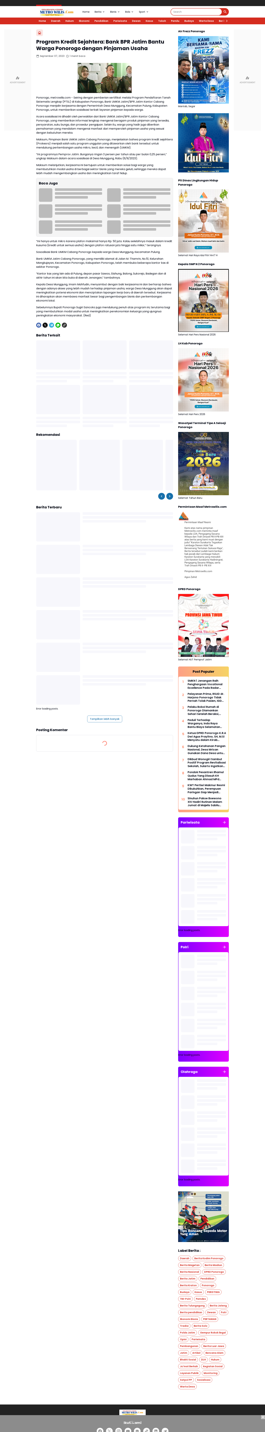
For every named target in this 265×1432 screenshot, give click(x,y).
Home (86, 11)
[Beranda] (39, 32)
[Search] (196, 11)
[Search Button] (225, 11)
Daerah (55, 21)
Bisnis (115, 11)
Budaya (189, 21)
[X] (45, 325)
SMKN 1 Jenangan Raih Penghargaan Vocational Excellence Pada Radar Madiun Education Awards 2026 (206, 684)
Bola (129, 11)
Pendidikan (101, 21)
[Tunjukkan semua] (224, 822)
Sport (144, 11)
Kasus (149, 21)
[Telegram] (51, 325)
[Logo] (132, 1412)
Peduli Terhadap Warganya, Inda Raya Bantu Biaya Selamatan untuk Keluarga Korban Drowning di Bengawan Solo (204, 723)
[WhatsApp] (58, 325)
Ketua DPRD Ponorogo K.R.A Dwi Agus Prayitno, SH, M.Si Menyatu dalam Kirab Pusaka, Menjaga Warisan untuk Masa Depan (207, 736)
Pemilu (175, 21)
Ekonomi (84, 21)
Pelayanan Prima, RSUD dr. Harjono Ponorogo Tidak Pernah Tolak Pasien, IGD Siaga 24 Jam (206, 697)
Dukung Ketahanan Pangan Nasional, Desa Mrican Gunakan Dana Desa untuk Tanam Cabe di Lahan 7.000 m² (206, 749)
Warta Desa (206, 21)
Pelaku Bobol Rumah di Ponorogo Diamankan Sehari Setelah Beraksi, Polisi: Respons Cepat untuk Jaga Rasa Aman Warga (207, 710)
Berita (100, 11)
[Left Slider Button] (161, 496)
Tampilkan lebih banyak (104, 719)
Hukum (69, 21)
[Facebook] (38, 325)
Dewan (136, 21)
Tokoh (162, 21)
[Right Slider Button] (225, 21)
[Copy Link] (64, 325)
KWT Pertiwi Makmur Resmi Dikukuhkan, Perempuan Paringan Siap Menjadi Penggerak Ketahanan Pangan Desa (206, 789)
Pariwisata (120, 21)
